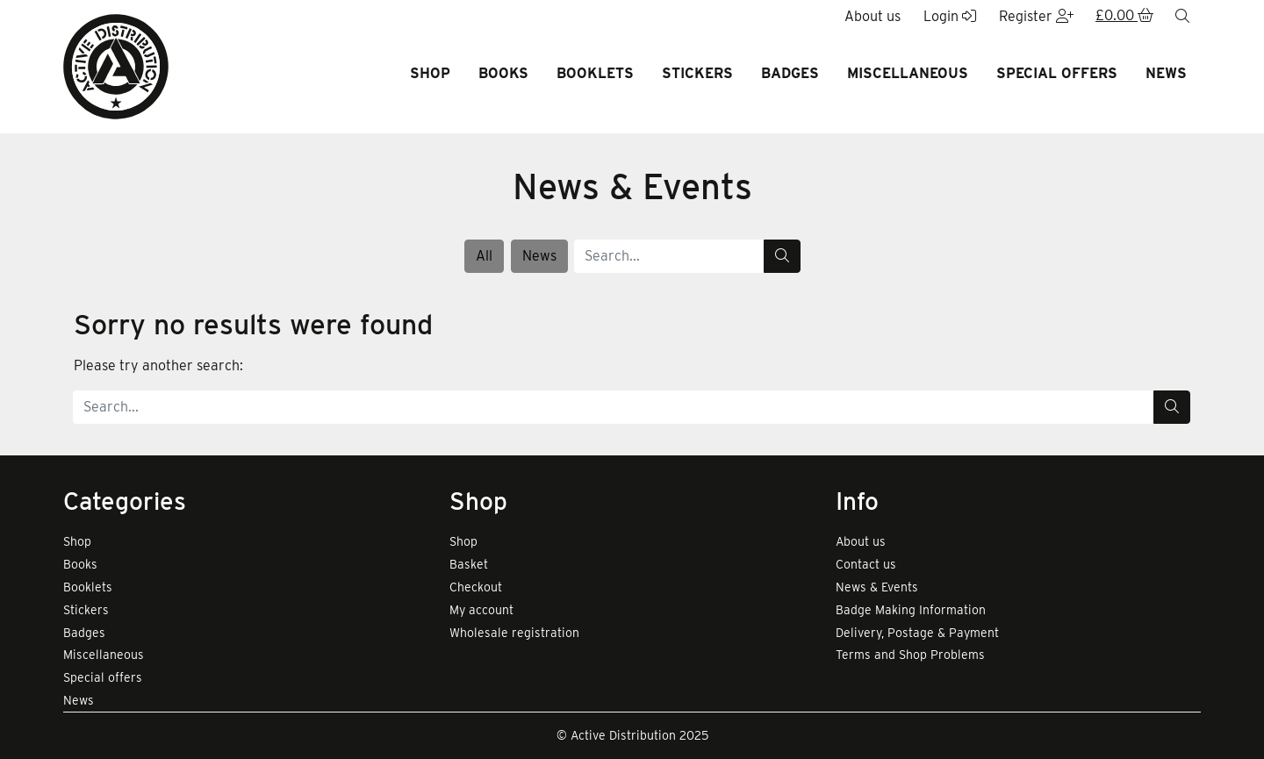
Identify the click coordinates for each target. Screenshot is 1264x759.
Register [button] (1036, 16)
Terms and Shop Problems (910, 655)
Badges (790, 73)
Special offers (1056, 73)
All (484, 255)
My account (481, 610)
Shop (430, 73)
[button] (1124, 16)
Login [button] (949, 16)
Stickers (697, 73)
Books (503, 73)
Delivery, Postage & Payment (917, 633)
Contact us (866, 564)
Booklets (595, 73)
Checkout (475, 587)
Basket (468, 564)
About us (861, 541)
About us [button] (872, 16)
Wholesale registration (514, 633)
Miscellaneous (907, 73)
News (1166, 73)
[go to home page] (116, 65)
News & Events (877, 587)
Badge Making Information (911, 610)
